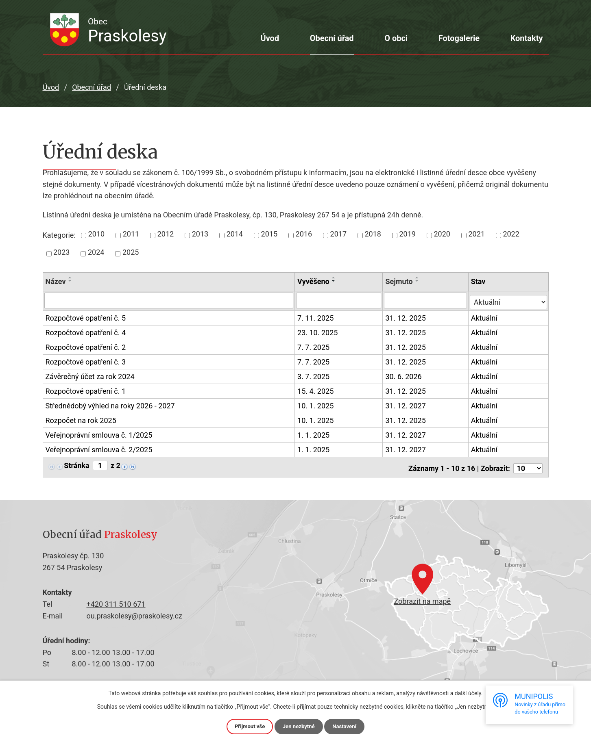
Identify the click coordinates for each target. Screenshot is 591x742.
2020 (442, 234)
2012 (165, 234)
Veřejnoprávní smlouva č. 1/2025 (99, 434)
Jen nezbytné (299, 726)
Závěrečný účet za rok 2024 (90, 376)
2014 (235, 234)
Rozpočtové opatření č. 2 (86, 346)
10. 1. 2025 (316, 404)
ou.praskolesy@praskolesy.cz (134, 614)
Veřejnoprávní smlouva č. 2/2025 (99, 449)
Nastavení (346, 726)
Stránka (76, 464)
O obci (396, 38)
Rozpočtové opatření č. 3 (86, 361)
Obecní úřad (332, 38)
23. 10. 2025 (318, 331)
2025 (130, 252)
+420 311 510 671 (116, 602)
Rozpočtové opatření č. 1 (86, 390)
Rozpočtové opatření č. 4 (86, 332)
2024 (96, 252)
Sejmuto (399, 281)
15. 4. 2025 (316, 390)
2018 (373, 234)
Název (56, 281)
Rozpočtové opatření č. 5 (86, 317)
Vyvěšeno (314, 281)
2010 (96, 234)
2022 (511, 234)
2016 (304, 234)
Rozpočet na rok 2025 (81, 420)
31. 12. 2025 (406, 316)
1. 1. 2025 (314, 434)
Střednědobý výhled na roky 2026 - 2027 (110, 405)
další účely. (469, 693)
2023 (61, 252)
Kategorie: (59, 235)
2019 (407, 234)
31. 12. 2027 (406, 404)
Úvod (269, 38)
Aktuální (485, 316)
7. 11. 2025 (316, 316)
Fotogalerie (459, 38)
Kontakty (526, 38)
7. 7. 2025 (314, 346)
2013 (200, 234)
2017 (338, 234)
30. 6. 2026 (404, 375)
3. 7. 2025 (314, 375)
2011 (131, 234)
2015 (269, 234)
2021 (476, 234)
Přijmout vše (248, 726)
